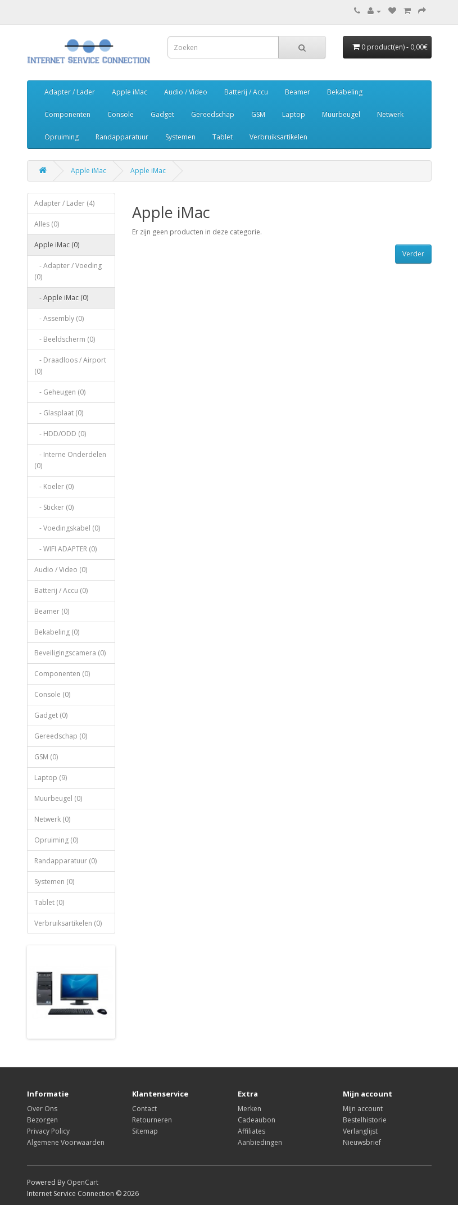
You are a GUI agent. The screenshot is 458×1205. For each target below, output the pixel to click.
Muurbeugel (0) (58, 798)
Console (120, 114)
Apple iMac (129, 92)
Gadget (162, 114)
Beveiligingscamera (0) (70, 653)
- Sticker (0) (54, 507)
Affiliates (251, 1131)
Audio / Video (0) (60, 569)
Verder (413, 254)
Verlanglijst (360, 1131)
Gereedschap (212, 114)
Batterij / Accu (246, 92)
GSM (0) (46, 757)
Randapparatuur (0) (65, 861)
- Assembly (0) (59, 318)
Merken (249, 1108)
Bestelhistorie (365, 1120)
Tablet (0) (49, 902)
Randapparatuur (122, 137)
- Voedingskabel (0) (67, 528)
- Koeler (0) (54, 486)
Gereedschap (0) (60, 736)
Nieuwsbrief (362, 1142)
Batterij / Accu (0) (61, 590)
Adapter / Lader (69, 92)
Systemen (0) (54, 881)
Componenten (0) (62, 673)
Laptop (293, 114)
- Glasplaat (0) (58, 413)
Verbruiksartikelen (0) (68, 923)
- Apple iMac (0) (61, 297)
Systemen (180, 137)
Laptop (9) (50, 777)
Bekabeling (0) (56, 632)
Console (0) (52, 694)
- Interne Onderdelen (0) (70, 460)
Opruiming (61, 137)
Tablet (222, 137)
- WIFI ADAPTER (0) (65, 549)
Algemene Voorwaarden (66, 1142)
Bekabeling (344, 92)
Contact (144, 1108)
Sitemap (145, 1131)
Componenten (67, 114)
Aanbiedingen (260, 1142)
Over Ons (42, 1108)
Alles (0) (46, 224)
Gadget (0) (50, 715)
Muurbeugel (341, 114)
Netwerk (390, 114)
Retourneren (152, 1120)
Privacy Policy (48, 1131)
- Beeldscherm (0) (64, 339)
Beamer (297, 92)
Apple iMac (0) (56, 245)
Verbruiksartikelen (278, 137)
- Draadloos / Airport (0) (70, 365)
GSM (258, 114)
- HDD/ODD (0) (60, 433)
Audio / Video (185, 92)
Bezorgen (42, 1120)
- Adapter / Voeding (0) (68, 271)
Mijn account (363, 1108)
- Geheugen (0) (59, 392)
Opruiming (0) (56, 840)
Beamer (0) (51, 611)
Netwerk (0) (52, 819)
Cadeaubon (256, 1120)
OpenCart (82, 1182)
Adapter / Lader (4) (64, 203)
